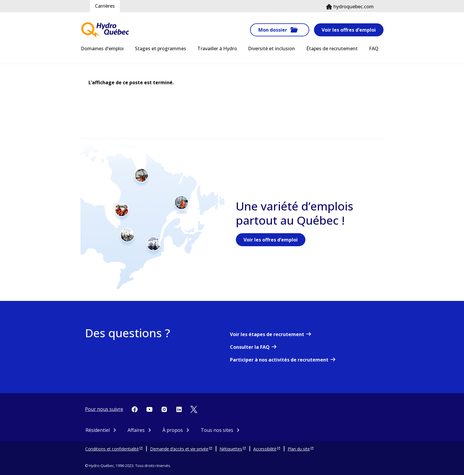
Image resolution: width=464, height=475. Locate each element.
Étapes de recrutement (332, 48)
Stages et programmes (160, 48)
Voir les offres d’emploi (349, 30)
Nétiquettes (231, 448)
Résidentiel (98, 430)
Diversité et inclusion (271, 48)
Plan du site (299, 448)
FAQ (373, 48)
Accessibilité (264, 448)
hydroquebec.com (354, 6)
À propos (172, 430)
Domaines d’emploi (102, 48)
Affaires (136, 430)
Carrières (105, 6)
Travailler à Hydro (217, 48)
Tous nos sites (217, 430)
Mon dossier (272, 30)
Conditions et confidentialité (112, 448)
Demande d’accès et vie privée (179, 448)
